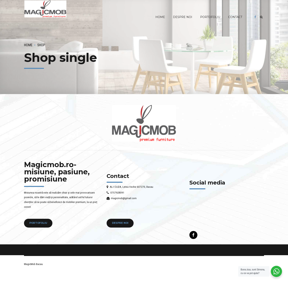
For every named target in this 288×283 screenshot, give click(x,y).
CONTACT (235, 17)
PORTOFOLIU (210, 17)
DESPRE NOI (182, 17)
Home (28, 45)
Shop (41, 45)
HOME (160, 17)
